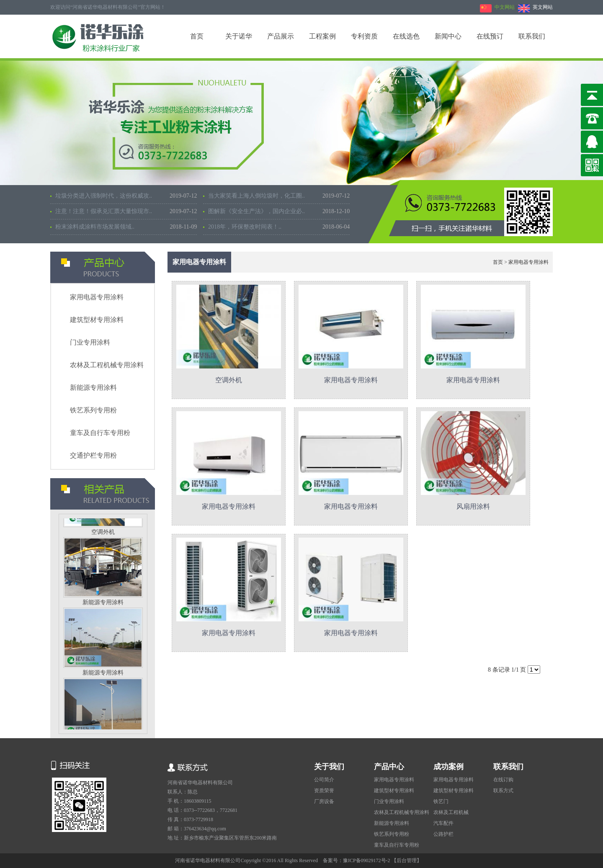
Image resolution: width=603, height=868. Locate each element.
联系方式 (503, 790)
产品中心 (389, 766)
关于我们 (329, 766)
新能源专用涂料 (93, 387)
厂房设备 (324, 801)
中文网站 (497, 7)
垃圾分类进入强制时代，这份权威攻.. (126, 195)
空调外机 (103, 534)
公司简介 (324, 780)
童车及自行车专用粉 (100, 432)
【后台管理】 (407, 860)
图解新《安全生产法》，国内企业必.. (279, 211)
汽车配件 (443, 823)
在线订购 (503, 780)
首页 (498, 262)
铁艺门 (440, 801)
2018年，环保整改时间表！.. (279, 226)
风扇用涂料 (473, 506)
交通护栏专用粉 (93, 455)
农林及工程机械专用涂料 (107, 364)
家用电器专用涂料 (97, 297)
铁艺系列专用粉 (93, 410)
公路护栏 (443, 834)
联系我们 (508, 766)
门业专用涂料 (90, 342)
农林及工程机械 (451, 812)
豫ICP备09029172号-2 (367, 860)
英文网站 (535, 7)
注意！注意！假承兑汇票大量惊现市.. (126, 211)
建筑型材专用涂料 (97, 319)
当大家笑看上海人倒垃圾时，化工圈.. (279, 195)
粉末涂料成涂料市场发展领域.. (126, 226)
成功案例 (448, 766)
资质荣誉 (324, 790)
